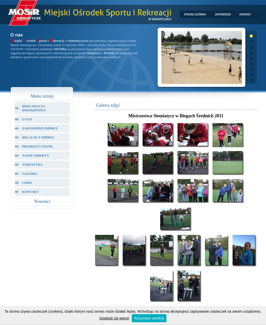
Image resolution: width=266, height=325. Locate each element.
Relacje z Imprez (38, 137)
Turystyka (32, 164)
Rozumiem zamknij (149, 318)
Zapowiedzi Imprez (40, 128)
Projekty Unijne (37, 146)
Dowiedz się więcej (114, 318)
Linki (27, 183)
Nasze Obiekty (35, 155)
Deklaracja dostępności (34, 108)
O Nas (27, 119)
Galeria (29, 173)
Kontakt (30, 192)
